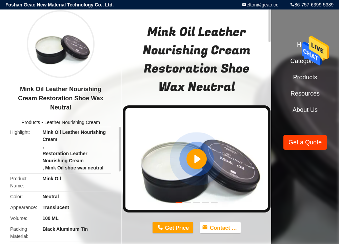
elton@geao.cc (262, 4)
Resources (305, 93)
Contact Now (225, 228)
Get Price (177, 228)
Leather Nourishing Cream (72, 122)
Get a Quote (305, 142)
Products (30, 122)
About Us (305, 109)
